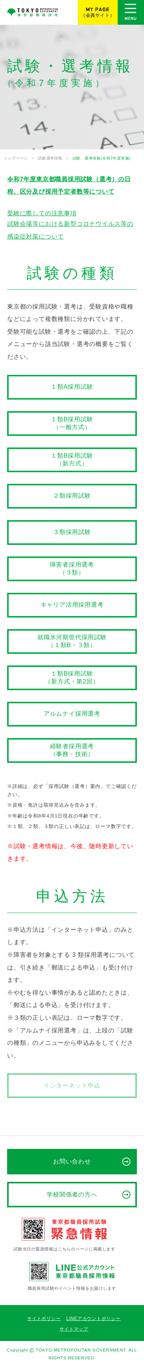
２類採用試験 (72, 495)
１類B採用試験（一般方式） (72, 423)
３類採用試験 (72, 532)
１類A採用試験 (72, 386)
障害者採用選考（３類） (72, 568)
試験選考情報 (50, 158)
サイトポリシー (44, 1318)
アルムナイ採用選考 (72, 713)
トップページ (16, 158)
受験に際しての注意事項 (42, 213)
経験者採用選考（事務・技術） (72, 750)
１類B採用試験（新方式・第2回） (72, 677)
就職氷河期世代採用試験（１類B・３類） (72, 641)
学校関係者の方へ (72, 1194)
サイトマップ (73, 1329)
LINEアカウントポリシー (93, 1318)
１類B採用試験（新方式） (72, 459)
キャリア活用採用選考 (72, 604)
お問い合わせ (72, 1161)
